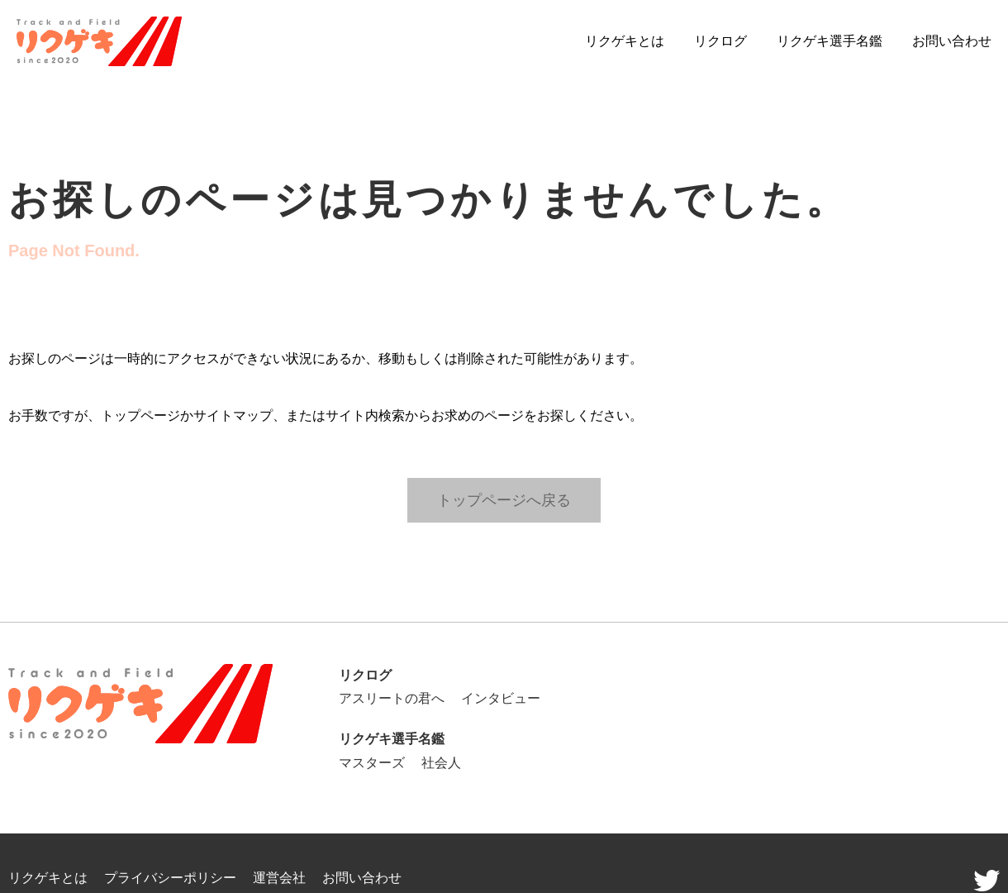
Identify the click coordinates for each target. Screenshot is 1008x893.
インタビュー (500, 698)
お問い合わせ (951, 41)
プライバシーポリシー (170, 878)
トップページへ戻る (504, 500)
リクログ (720, 41)
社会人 (441, 763)
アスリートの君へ (392, 698)
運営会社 (279, 878)
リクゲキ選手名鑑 (829, 41)
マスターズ (372, 763)
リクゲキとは (624, 41)
